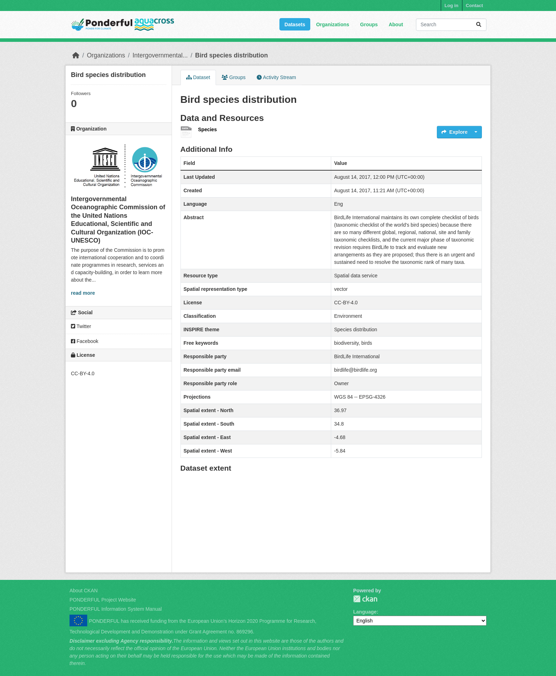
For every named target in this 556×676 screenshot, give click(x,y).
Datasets (294, 24)
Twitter (81, 326)
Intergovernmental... (160, 55)
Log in (451, 5)
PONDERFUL (365, 599)
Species (207, 129)
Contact (474, 5)
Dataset (198, 77)
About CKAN (84, 590)
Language (365, 612)
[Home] (75, 55)
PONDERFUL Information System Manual (116, 609)
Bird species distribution (231, 55)
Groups (369, 24)
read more (83, 293)
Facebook (84, 341)
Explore (454, 132)
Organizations (332, 24)
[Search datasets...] (451, 24)
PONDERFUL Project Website (103, 600)
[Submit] (479, 24)
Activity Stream (276, 77)
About (396, 24)
